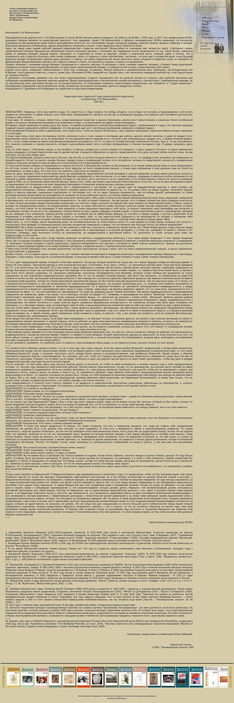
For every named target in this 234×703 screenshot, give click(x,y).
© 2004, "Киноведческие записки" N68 (172, 647)
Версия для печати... (181, 644)
